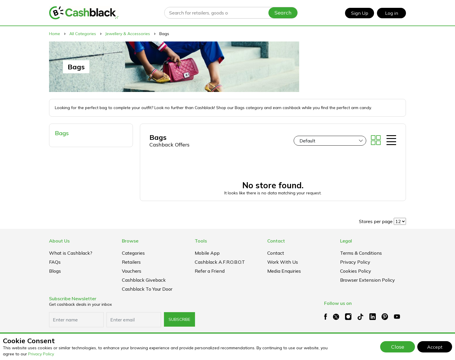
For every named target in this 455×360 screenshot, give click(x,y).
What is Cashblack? (70, 253)
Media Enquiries (284, 271)
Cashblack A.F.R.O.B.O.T (220, 262)
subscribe (179, 319)
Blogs (55, 271)
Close (397, 346)
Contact (275, 253)
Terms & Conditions (361, 253)
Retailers (131, 262)
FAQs (55, 262)
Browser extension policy (367, 280)
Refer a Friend (210, 271)
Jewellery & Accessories (127, 33)
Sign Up (359, 13)
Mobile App (207, 253)
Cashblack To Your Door (147, 289)
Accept (435, 347)
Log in (391, 13)
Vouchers (131, 271)
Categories (133, 253)
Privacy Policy (41, 354)
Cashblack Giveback (144, 280)
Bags (62, 133)
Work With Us (282, 262)
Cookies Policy (355, 271)
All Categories (82, 33)
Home (54, 33)
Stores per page (376, 221)
